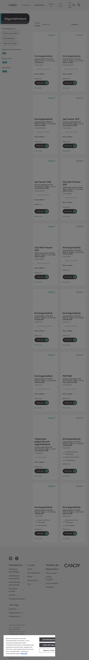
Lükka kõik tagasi (49, 645)
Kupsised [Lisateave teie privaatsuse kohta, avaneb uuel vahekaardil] (24, 653)
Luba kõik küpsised (49, 639)
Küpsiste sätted (49, 650)
